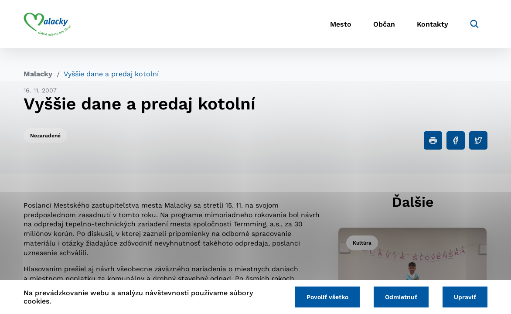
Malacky (38, 74)
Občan (384, 24)
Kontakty (432, 24)
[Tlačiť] (433, 140)
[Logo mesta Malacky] (47, 24)
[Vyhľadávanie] (474, 24)
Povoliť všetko (327, 297)
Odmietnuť (401, 297)
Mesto (340, 24)
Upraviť (465, 297)
